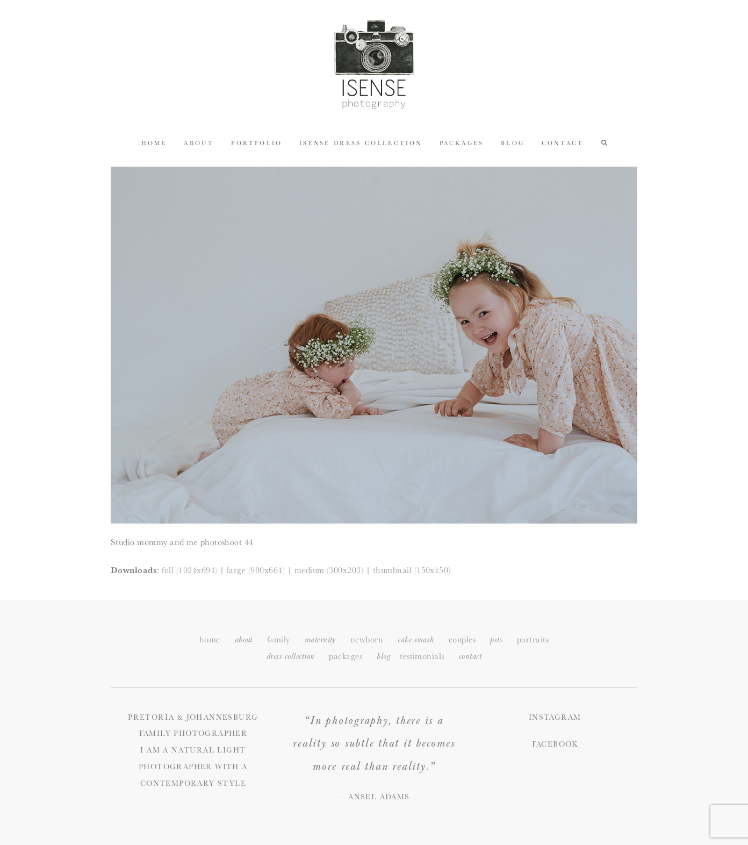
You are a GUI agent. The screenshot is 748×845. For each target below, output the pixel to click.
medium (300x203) (329, 570)
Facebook (555, 744)
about (244, 640)
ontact (470, 656)
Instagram (555, 717)
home (209, 639)
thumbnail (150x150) (412, 570)
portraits (533, 639)
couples (462, 639)
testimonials (422, 656)
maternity (320, 640)
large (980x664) (256, 570)
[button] (604, 142)
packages (345, 656)
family (278, 639)
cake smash (416, 640)
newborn (366, 639)
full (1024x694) (189, 570)
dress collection (291, 656)
